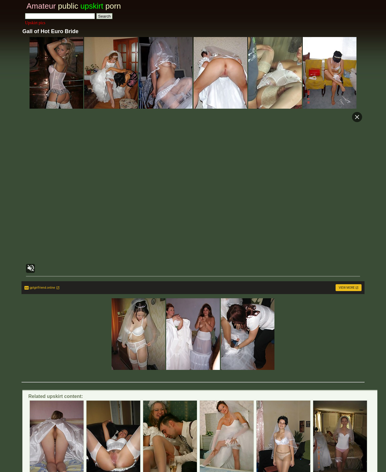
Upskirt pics (35, 23)
